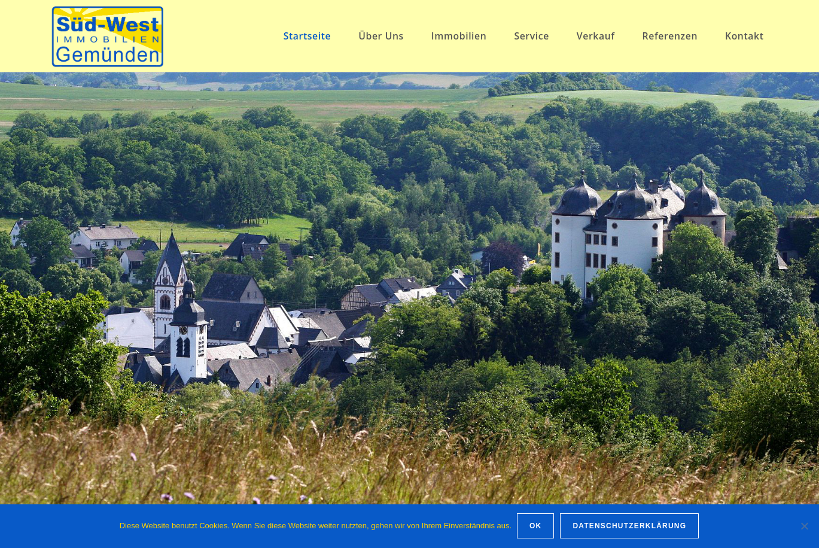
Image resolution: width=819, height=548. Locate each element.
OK (536, 526)
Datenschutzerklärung (630, 526)
